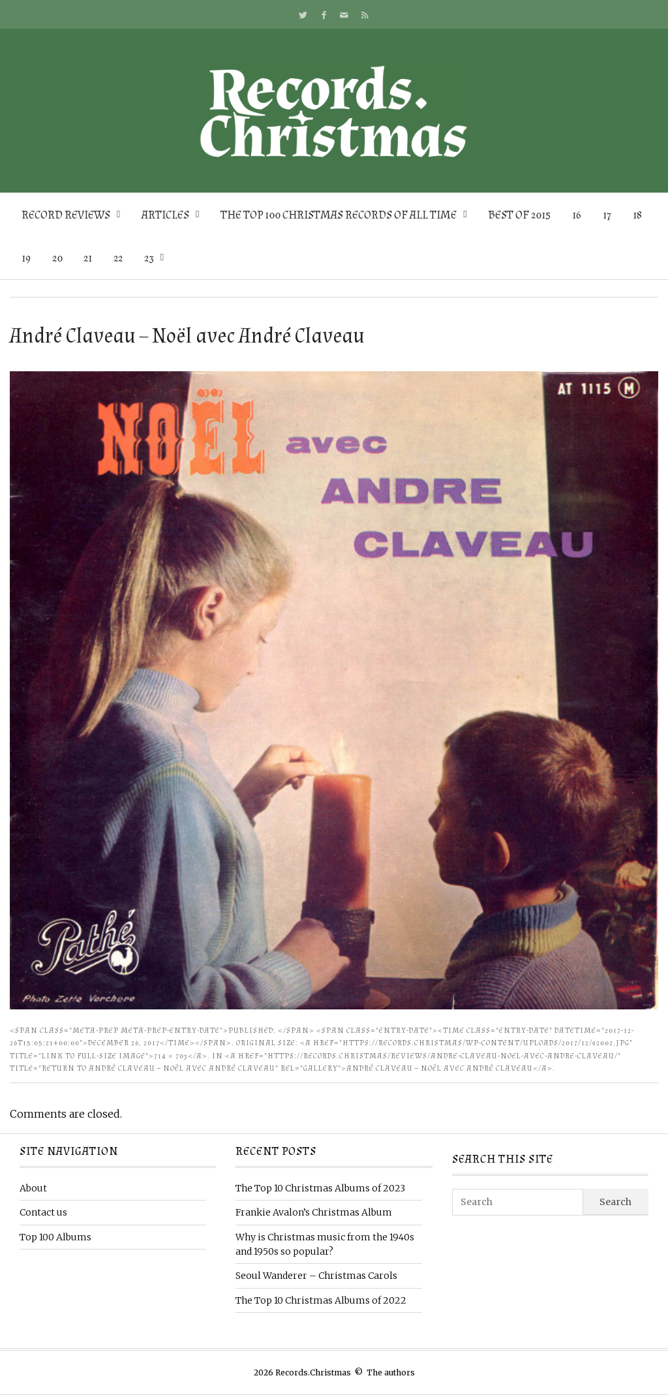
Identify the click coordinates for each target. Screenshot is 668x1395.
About (33, 1188)
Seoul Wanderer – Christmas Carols (316, 1275)
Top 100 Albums (55, 1237)
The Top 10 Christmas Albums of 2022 (320, 1300)
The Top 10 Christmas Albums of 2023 (320, 1188)
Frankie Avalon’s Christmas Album (313, 1212)
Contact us (43, 1212)
